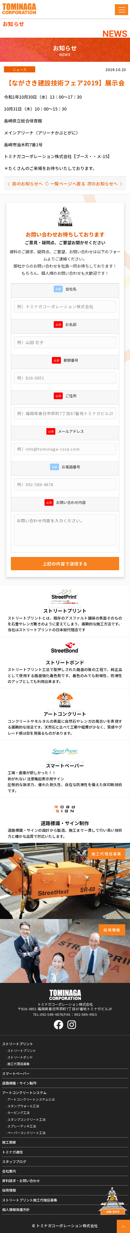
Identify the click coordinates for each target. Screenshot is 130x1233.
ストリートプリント (17, 1043)
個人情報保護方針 (16, 1209)
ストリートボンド (20, 1057)
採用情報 (9, 1190)
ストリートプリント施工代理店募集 (29, 1199)
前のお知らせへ (25, 183)
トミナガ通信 (12, 1151)
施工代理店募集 (18, 1063)
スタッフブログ (14, 1161)
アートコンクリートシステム (24, 1092)
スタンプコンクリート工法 (26, 1119)
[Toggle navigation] (121, 9)
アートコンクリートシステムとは (31, 1099)
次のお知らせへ (105, 183)
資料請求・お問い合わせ (21, 1180)
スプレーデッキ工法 (21, 1126)
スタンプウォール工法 (23, 1106)
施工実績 (9, 1142)
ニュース (20, 69)
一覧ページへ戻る (65, 183)
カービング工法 (18, 1112)
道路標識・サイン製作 (19, 1083)
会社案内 (9, 1171)
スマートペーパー (16, 1073)
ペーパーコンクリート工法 (26, 1132)
